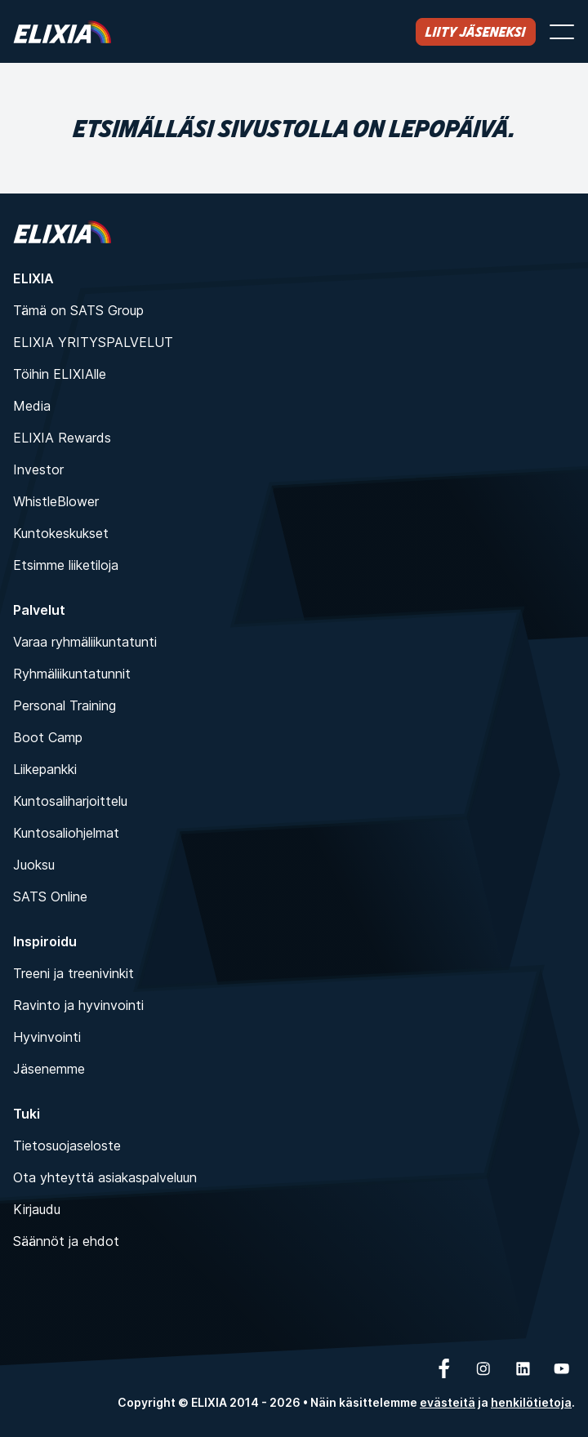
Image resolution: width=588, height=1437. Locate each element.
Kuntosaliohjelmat (66, 833)
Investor (38, 469)
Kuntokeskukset (61, 533)
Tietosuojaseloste (67, 1145)
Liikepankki (45, 769)
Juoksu (34, 864)
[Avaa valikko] (562, 32)
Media (32, 406)
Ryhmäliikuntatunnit (72, 673)
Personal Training (64, 705)
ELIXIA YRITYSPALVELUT (93, 342)
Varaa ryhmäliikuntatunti (85, 642)
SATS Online (50, 896)
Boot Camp (47, 737)
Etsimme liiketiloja (65, 565)
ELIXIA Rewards (62, 437)
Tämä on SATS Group (78, 310)
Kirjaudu (36, 1209)
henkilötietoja (531, 1402)
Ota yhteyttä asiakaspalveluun (105, 1177)
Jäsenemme (49, 1069)
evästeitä (447, 1402)
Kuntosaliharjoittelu (70, 801)
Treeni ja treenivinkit (73, 973)
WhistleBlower (56, 501)
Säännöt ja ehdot (66, 1241)
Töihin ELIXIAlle (59, 374)
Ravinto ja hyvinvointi (78, 1005)
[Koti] (62, 31)
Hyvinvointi (47, 1037)
